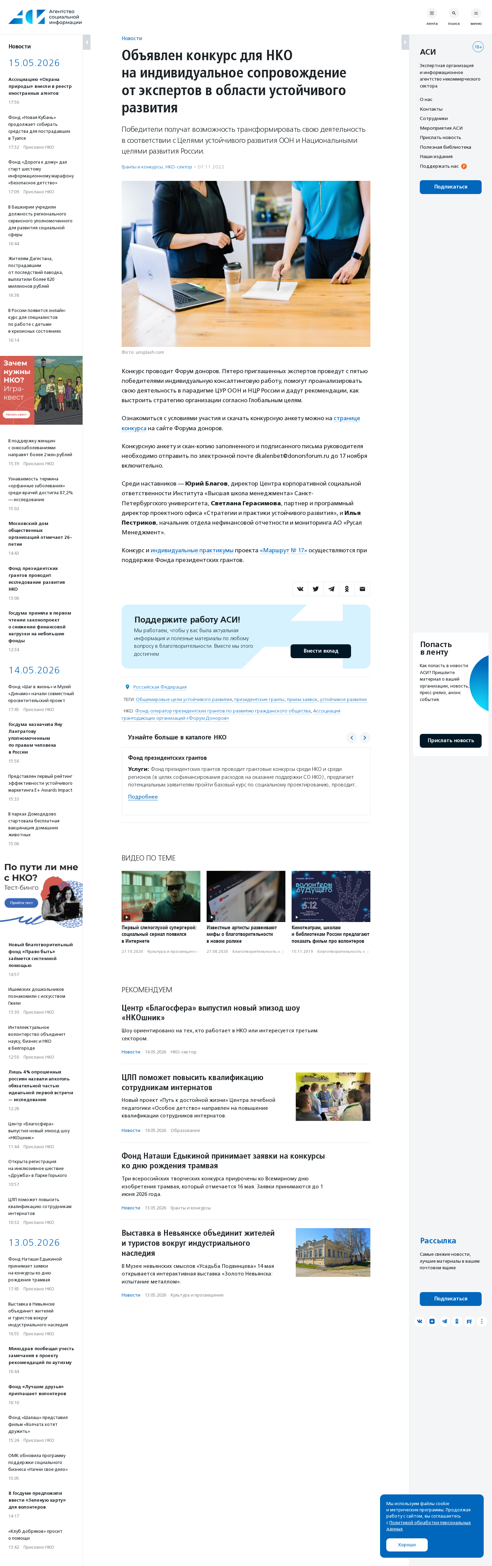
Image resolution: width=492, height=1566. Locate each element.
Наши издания (436, 156)
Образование (185, 1129)
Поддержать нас (439, 166)
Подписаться (450, 187)
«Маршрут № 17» (285, 549)
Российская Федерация (160, 686)
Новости (132, 38)
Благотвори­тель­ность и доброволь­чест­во (276, 950)
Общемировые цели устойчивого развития (184, 698)
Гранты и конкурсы (142, 167)
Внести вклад (320, 650)
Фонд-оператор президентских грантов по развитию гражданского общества (223, 710)
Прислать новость (440, 137)
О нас (426, 99)
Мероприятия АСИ (441, 128)
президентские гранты (259, 698)
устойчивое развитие (343, 698)
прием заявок (302, 698)
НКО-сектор (178, 167)
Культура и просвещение (173, 950)
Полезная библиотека (445, 147)
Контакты (431, 109)
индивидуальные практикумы (193, 549)
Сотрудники (434, 118)
